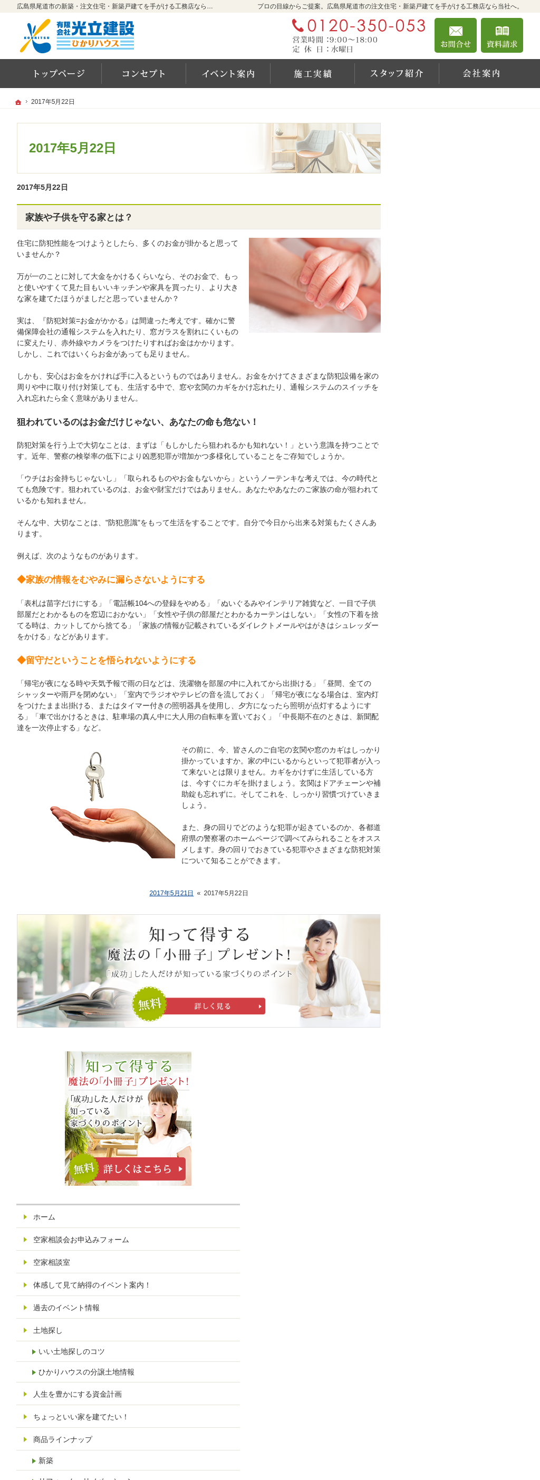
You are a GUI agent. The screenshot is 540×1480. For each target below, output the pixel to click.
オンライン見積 (439, 992)
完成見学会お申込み (446, 946)
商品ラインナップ (442, 520)
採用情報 (428, 856)
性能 (420, 606)
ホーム (424, 288)
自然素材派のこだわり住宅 (457, 651)
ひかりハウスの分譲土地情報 (467, 453)
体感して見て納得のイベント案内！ (465, 361)
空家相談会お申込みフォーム (461, 311)
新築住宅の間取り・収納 (454, 697)
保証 (420, 629)
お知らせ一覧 (435, 1014)
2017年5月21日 (171, 893)
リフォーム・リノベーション (467, 561)
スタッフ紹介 (435, 833)
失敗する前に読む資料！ (454, 878)
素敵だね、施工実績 (446, 583)
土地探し (428, 411)
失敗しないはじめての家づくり (465, 719)
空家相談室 (431, 334)
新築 (426, 541)
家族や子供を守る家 (446, 742)
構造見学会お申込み (446, 969)
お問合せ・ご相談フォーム (460, 1413)
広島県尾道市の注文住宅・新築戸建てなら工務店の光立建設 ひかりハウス (361, 1456)
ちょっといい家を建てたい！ (461, 497)
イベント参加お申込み (450, 924)
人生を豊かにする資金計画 (457, 474)
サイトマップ (435, 1060)
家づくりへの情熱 (442, 810)
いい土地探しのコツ (452, 432)
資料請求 (502, 35)
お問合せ (456, 35)
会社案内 (428, 787)
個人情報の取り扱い (446, 1037)
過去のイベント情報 (446, 388)
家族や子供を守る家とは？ (79, 217)
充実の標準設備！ (442, 674)
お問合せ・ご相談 (442, 901)
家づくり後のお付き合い (454, 765)
